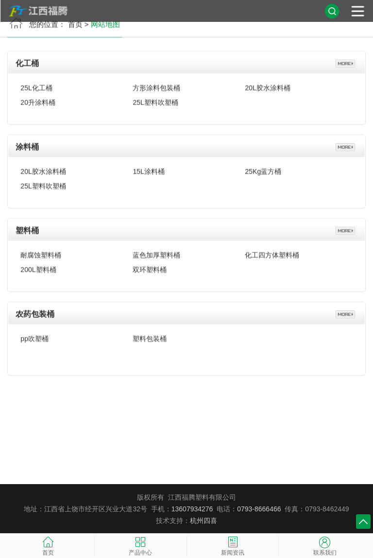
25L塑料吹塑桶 (155, 100)
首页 (75, 26)
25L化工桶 (36, 85)
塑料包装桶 (150, 336)
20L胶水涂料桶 (267, 85)
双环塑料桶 (150, 267)
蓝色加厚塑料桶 (156, 253)
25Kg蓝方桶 (263, 169)
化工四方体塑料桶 (272, 253)
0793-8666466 (259, 509)
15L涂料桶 (148, 169)
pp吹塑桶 (34, 336)
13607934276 (192, 509)
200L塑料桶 (38, 267)
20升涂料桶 (37, 100)
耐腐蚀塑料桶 (40, 253)
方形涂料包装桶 (156, 85)
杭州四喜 (203, 520)
